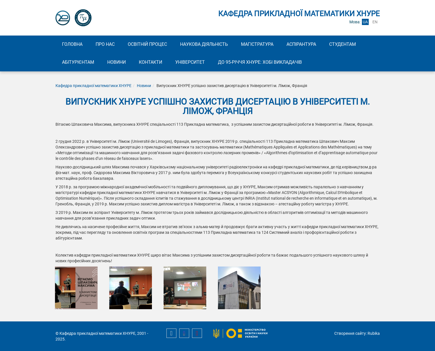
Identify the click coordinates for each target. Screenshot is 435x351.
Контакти (150, 62)
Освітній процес (147, 44)
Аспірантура (301, 44)
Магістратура (257, 44)
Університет (190, 62)
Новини (116, 62)
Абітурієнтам (78, 62)
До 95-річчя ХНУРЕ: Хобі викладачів (260, 62)
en (375, 22)
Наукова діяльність (204, 44)
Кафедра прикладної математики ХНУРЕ (93, 85)
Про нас (105, 44)
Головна (72, 44)
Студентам (342, 44)
